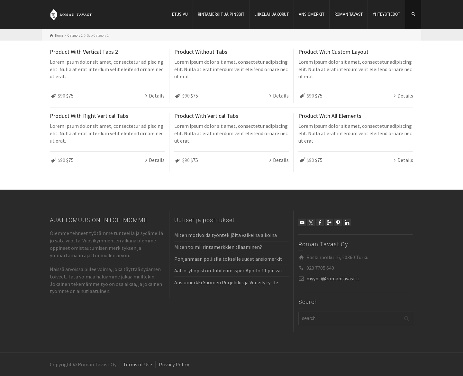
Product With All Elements (329, 115)
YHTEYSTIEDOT (386, 14)
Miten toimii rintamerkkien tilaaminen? (218, 247)
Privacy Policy (174, 364)
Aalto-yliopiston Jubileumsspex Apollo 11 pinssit (228, 270)
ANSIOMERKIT (311, 14)
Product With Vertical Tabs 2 (84, 51)
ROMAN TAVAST (348, 14)
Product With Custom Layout (333, 51)
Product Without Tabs (200, 51)
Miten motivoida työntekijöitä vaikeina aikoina (225, 235)
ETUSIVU (180, 14)
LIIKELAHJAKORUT (271, 14)
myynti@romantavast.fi (332, 278)
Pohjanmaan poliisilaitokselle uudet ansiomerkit (228, 259)
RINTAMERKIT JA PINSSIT (221, 14)
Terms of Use (137, 364)
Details (157, 95)
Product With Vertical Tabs (206, 115)
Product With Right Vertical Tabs (89, 115)
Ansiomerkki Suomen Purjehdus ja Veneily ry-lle (226, 282)
